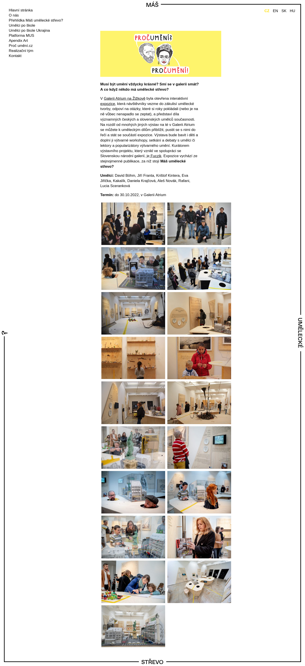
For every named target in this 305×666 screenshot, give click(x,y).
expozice (107, 104)
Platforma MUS (21, 35)
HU (292, 11)
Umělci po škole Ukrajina (29, 30)
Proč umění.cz (21, 45)
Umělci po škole (22, 25)
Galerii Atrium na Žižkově (124, 98)
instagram (17, 63)
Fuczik (155, 156)
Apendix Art (18, 40)
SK (284, 11)
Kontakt (15, 55)
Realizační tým (21, 50)
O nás (14, 15)
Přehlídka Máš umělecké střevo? (36, 20)
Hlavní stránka (21, 10)
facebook (11, 63)
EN (275, 11)
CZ (266, 11)
